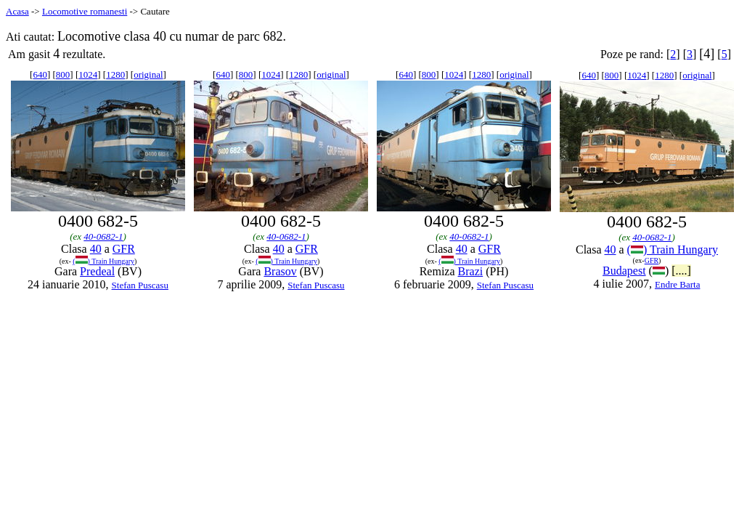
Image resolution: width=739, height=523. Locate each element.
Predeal (97, 271)
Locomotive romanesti (84, 11)
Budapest (624, 270)
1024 (87, 74)
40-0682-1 (103, 236)
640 (40, 74)
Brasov (280, 271)
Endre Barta (677, 284)
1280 (115, 74)
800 (63, 74)
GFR (124, 249)
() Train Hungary (103, 261)
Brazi (470, 271)
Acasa (17, 11)
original (148, 74)
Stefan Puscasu (140, 285)
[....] (681, 270)
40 (96, 249)
